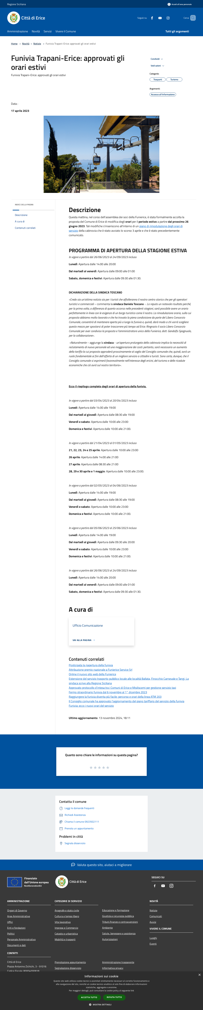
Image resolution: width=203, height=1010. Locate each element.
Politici (11, 934)
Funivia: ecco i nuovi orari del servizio (91, 706)
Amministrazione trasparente (118, 962)
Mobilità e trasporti (65, 939)
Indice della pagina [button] (24, 204)
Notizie (37, 44)
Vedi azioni (158, 66)
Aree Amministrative (18, 916)
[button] (101, 1004)
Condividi (157, 59)
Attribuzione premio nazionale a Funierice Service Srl (100, 669)
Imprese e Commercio (66, 928)
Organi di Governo (17, 910)
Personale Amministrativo (21, 939)
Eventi (153, 944)
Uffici (10, 922)
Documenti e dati (16, 945)
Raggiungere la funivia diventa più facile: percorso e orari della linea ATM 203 (115, 697)
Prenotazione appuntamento (70, 962)
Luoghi (153, 938)
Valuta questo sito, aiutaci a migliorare (101, 864)
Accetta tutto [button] (89, 997)
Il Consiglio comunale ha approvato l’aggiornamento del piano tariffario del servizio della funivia (126, 701)
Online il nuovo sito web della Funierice (92, 674)
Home (14, 44)
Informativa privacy (112, 968)
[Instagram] (163, 18)
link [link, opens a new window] (132, 990)
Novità (25, 44)
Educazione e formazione (115, 910)
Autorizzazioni (110, 939)
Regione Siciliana (16, 4)
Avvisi (153, 922)
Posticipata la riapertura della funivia (91, 665)
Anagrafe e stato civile (67, 910)
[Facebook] (147, 18)
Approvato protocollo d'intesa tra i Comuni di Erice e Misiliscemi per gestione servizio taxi (122, 688)
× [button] (199, 975)
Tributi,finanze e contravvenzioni (120, 922)
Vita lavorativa (63, 922)
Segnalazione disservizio (68, 968)
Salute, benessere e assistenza (118, 933)
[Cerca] (192, 18)
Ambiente (107, 928)
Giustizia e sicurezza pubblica (118, 916)
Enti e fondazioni (16, 928)
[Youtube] (155, 18)
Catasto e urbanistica (66, 934)
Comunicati (156, 916)
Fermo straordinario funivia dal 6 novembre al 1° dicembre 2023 (108, 692)
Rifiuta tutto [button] (114, 997)
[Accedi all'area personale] (179, 4)
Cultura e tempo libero (67, 916)
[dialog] (101, 991)
